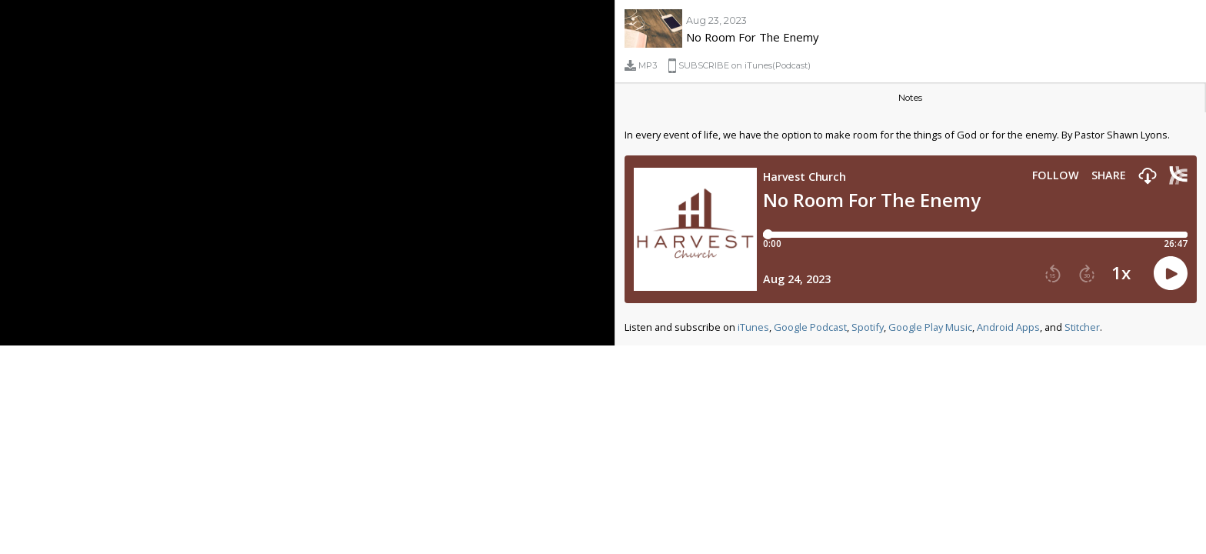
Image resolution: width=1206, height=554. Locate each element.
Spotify (867, 327)
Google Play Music (930, 327)
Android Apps (1008, 327)
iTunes (753, 327)
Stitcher (1082, 327)
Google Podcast (810, 327)
